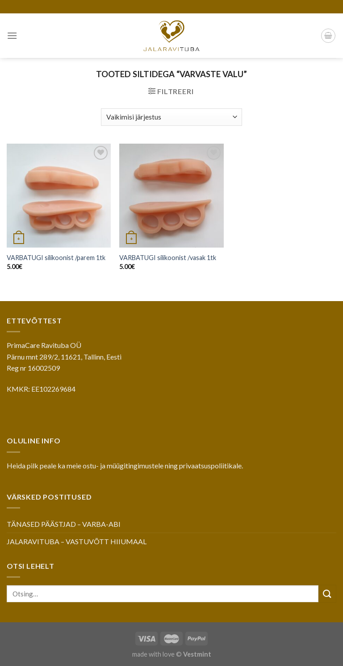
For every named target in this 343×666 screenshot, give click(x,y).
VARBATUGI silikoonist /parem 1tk (56, 257)
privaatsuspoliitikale (210, 465)
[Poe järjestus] (171, 117)
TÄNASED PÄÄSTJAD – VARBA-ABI (64, 524)
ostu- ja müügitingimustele (123, 465)
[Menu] (12, 35)
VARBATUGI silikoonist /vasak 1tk (167, 257)
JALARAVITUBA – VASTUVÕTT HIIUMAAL (76, 541)
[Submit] (327, 593)
